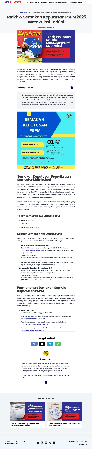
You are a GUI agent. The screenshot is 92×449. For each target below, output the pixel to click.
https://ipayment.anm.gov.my (32, 330)
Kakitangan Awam (76, 2)
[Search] (86, 2)
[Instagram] (46, 443)
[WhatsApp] (58, 344)
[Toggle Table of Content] (71, 87)
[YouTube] (54, 443)
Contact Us (83, 444)
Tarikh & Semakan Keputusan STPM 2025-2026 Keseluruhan (25, 425)
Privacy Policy (73, 441)
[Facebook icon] (46, 382)
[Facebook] (34, 344)
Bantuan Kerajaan (61, 2)
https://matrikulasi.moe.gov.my (33, 250)
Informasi (30, 2)
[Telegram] (50, 344)
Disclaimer (83, 441)
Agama (51, 2)
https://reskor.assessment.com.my (34, 324)
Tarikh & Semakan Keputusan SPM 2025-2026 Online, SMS (64, 425)
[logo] (13, 2)
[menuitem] (30, 2)
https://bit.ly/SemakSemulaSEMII (33, 319)
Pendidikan (44, 2)
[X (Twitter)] (42, 344)
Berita (37, 2)
